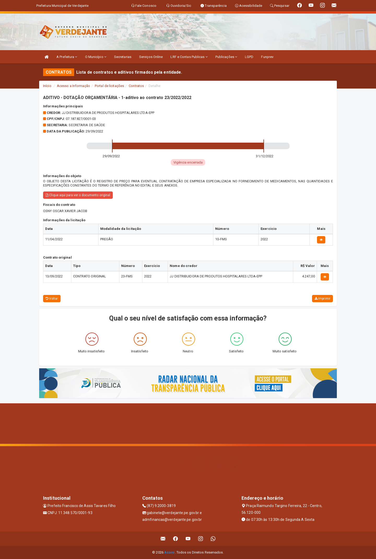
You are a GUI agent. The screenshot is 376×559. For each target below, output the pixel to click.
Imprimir (322, 298)
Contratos (136, 86)
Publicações (226, 57)
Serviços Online (151, 57)
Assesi (169, 552)
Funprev (267, 57)
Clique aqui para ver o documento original (78, 195)
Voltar (52, 298)
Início (47, 86)
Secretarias (122, 57)
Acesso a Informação (73, 86)
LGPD (249, 57)
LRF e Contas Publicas (189, 57)
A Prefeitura (66, 57)
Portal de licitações (109, 86)
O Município (95, 57)
